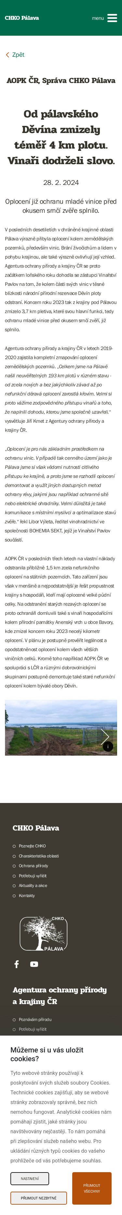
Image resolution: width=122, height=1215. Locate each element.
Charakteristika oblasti (39, 855)
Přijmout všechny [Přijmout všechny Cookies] (91, 1188)
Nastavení (30, 1178)
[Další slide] (105, 737)
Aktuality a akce (33, 885)
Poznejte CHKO (32, 845)
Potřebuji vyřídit (33, 875)
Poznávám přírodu (35, 1019)
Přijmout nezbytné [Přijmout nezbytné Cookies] (39, 1198)
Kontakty (27, 895)
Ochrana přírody (33, 865)
